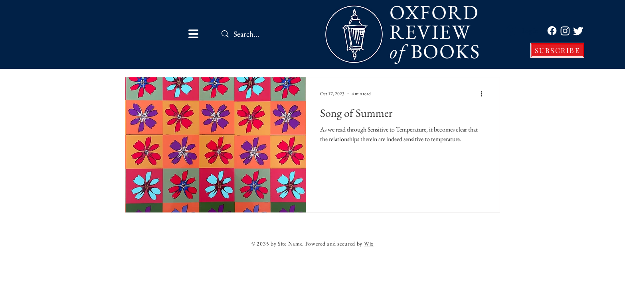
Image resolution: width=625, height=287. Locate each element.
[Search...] (267, 34)
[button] (193, 33)
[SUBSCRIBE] (557, 50)
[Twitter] (578, 31)
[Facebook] (552, 31)
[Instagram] (565, 31)
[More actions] (484, 93)
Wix (369, 243)
